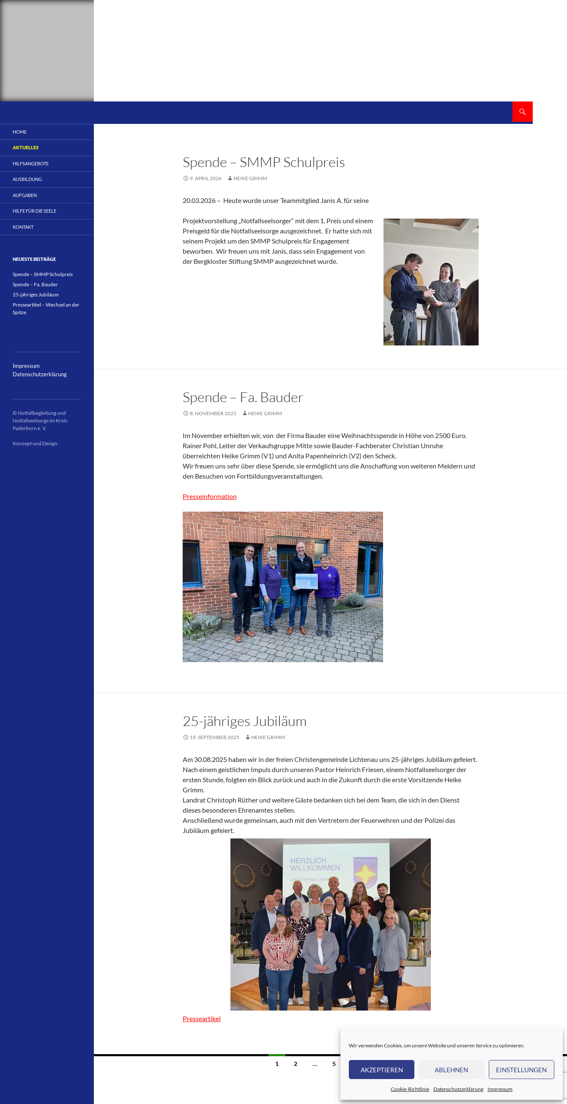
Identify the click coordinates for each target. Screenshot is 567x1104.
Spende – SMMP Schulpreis (264, 161)
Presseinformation (210, 496)
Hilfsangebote (31, 163)
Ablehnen (451, 1070)
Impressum (500, 1089)
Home (20, 131)
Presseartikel (202, 1018)
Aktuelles (25, 147)
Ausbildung (27, 179)
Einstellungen (521, 1070)
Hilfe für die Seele (34, 211)
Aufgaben (25, 195)
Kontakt (23, 227)
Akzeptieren (382, 1070)
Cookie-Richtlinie (410, 1089)
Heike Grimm (250, 178)
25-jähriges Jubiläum (245, 720)
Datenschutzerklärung (458, 1089)
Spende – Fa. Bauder (243, 396)
